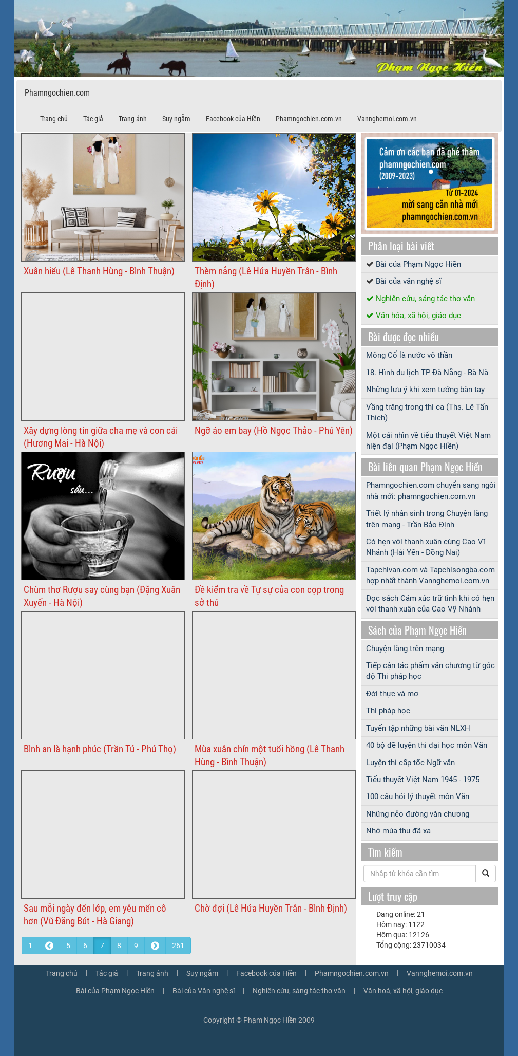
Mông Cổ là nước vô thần (409, 355)
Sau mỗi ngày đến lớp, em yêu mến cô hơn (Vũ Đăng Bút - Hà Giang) (95, 914)
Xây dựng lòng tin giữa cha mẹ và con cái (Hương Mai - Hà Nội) (101, 436)
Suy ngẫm (176, 119)
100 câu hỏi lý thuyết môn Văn (417, 796)
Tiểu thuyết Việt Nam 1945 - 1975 (422, 779)
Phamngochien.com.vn (309, 119)
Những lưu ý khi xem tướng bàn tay (425, 389)
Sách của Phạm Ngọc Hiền (417, 630)
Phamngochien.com (57, 93)
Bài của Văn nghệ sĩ (203, 991)
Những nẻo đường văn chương (417, 814)
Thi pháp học (388, 710)
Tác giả (93, 119)
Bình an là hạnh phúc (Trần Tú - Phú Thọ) (100, 749)
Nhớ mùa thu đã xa (398, 831)
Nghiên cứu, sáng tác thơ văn (425, 298)
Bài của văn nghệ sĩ (409, 281)
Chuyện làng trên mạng (405, 648)
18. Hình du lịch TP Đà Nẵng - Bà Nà (427, 372)
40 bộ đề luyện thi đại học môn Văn (426, 745)
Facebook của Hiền (233, 119)
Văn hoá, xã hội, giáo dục (403, 991)
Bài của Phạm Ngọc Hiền (418, 264)
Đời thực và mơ (392, 693)
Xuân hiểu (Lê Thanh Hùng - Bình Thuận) (99, 271)
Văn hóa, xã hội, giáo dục (418, 315)
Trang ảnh (133, 119)
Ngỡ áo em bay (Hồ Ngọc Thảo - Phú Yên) (274, 430)
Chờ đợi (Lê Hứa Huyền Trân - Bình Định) (271, 908)
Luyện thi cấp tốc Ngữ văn (410, 762)
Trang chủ (54, 119)
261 (178, 945)
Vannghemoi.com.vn (387, 119)
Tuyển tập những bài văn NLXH (418, 728)
